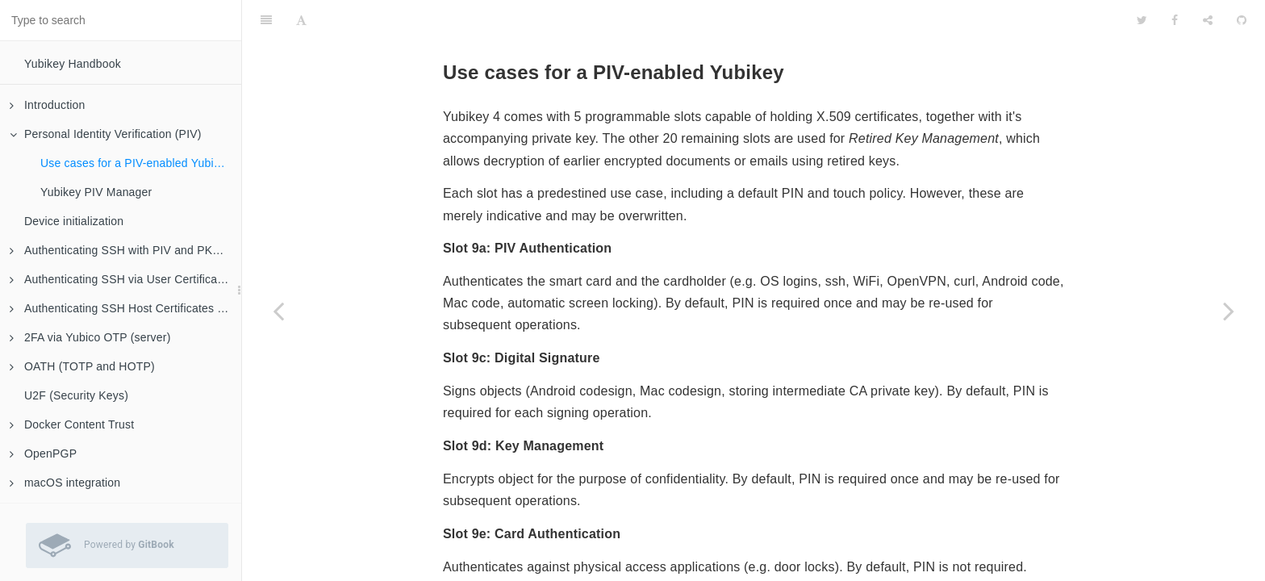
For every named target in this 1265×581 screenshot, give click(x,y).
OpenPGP (43, 453)
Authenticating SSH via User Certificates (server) (125, 279)
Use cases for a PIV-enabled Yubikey (136, 163)
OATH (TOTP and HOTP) (82, 366)
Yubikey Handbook (72, 63)
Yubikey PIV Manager (96, 192)
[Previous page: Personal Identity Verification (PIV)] (278, 310)
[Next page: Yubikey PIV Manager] (1228, 310)
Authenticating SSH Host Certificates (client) (125, 308)
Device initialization (73, 221)
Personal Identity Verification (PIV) (106, 133)
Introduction (48, 104)
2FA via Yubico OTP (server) (90, 337)
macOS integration (65, 482)
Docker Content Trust (72, 424)
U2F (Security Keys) (76, 395)
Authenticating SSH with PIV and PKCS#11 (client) (125, 250)
